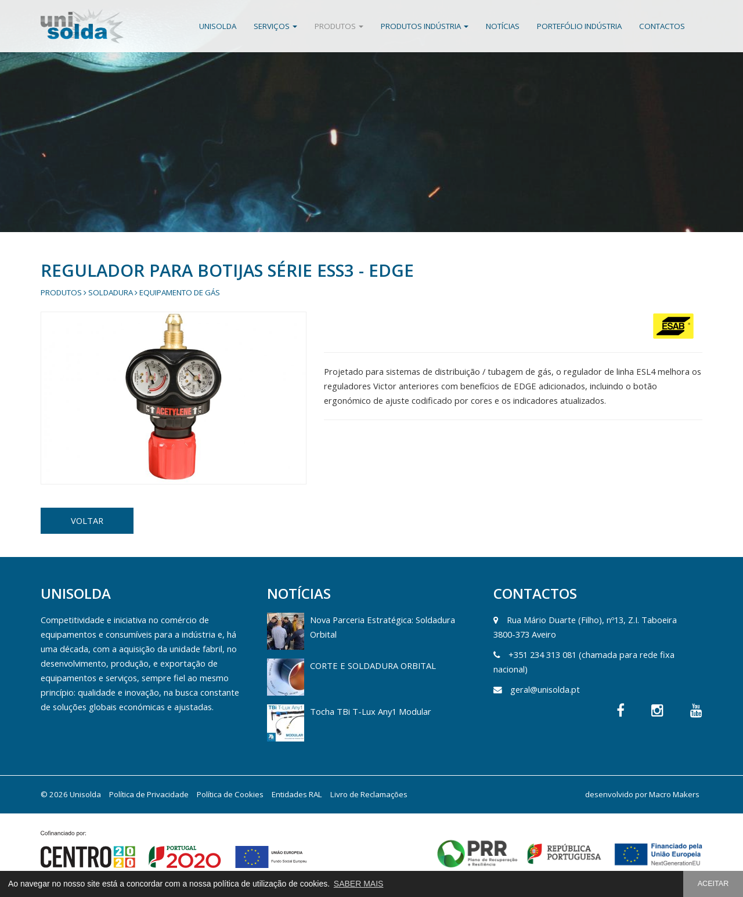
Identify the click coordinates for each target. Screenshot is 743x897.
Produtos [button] (339, 26)
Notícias (503, 26)
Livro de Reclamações (368, 794)
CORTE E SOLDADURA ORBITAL (373, 665)
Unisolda (217, 26)
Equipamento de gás (179, 292)
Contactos (662, 26)
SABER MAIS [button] (359, 883)
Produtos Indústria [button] (424, 26)
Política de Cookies (230, 794)
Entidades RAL (297, 794)
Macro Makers (674, 794)
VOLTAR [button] (87, 520)
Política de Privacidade (149, 794)
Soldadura (110, 292)
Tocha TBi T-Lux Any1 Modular (370, 711)
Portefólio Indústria (579, 26)
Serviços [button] (275, 26)
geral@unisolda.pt (545, 689)
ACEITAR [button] (713, 884)
